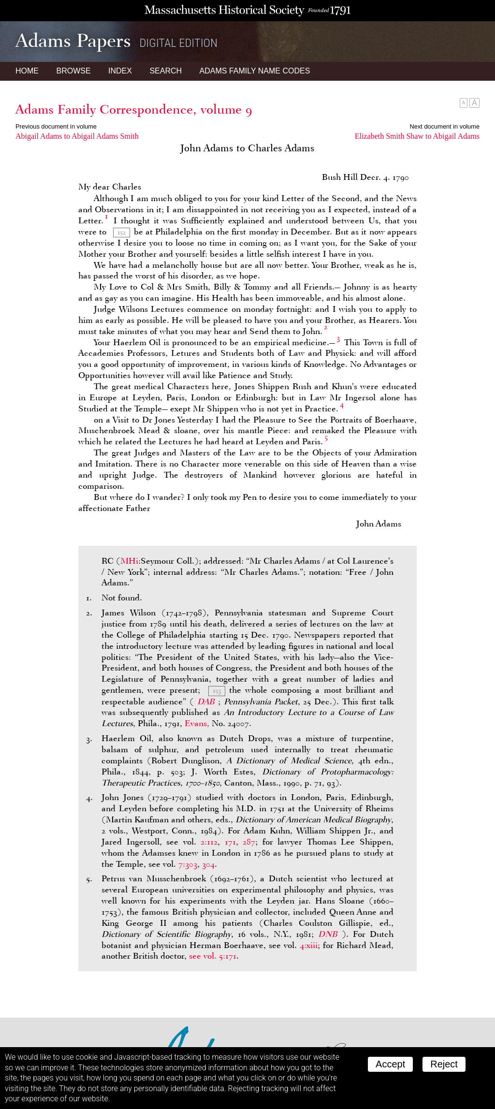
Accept (390, 1064)
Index (120, 71)
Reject (444, 1064)
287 (249, 841)
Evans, (197, 723)
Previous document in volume (56, 126)
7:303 (187, 864)
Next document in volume (445, 126)
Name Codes (255, 71)
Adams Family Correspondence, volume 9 (133, 109)
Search (165, 71)
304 (208, 864)
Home (27, 71)
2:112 (209, 841)
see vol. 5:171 (212, 955)
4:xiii (309, 945)
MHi (129, 560)
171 (230, 841)
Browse (73, 71)
